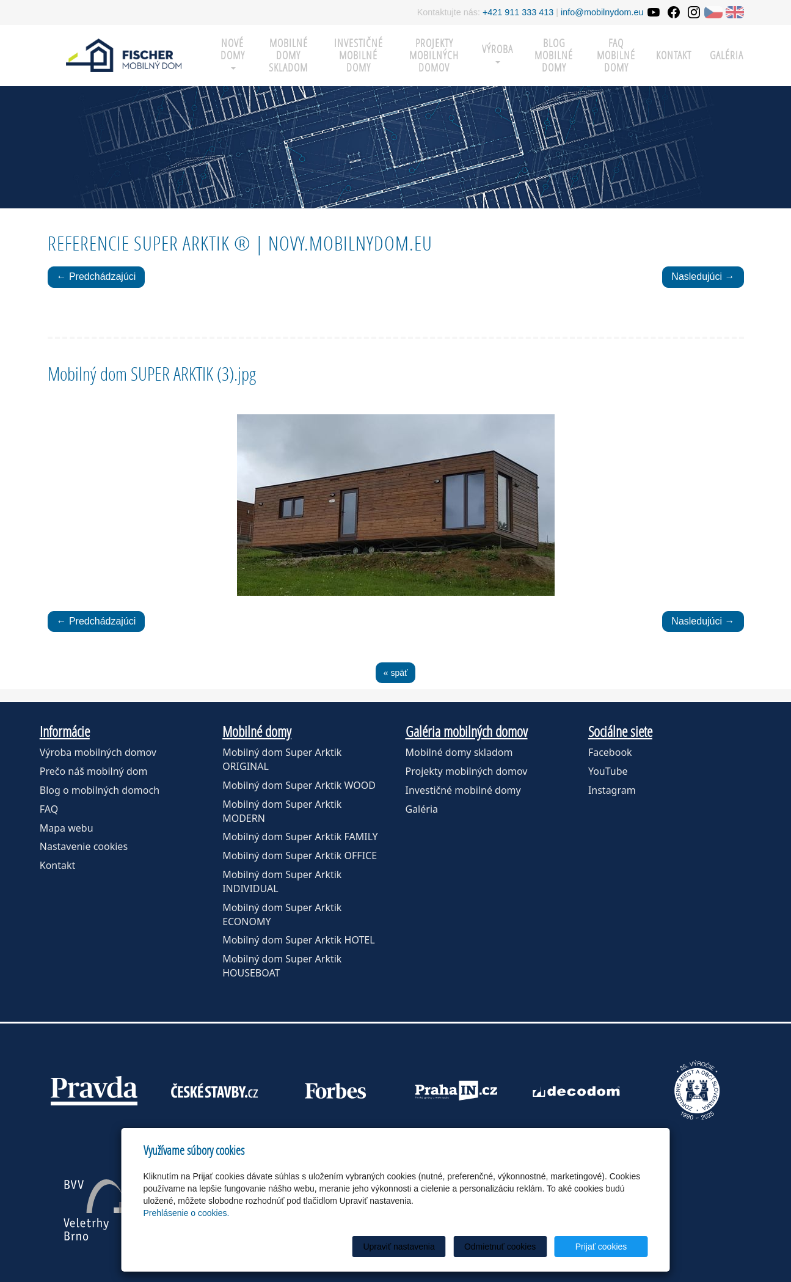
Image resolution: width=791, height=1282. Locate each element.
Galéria (726, 55)
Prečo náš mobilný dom (94, 771)
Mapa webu (66, 828)
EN (735, 12)
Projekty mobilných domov (434, 55)
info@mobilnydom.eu (602, 12)
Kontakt (673, 55)
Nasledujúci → (702, 276)
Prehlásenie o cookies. (187, 1213)
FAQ (49, 809)
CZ (713, 12)
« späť (396, 673)
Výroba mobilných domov (98, 752)
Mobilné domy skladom (288, 55)
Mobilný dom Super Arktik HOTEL (298, 940)
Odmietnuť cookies (500, 1246)
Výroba (497, 53)
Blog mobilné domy (553, 55)
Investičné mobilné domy (358, 55)
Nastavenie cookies (84, 846)
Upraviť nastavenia (398, 1246)
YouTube (608, 771)
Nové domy (233, 53)
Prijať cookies (601, 1246)
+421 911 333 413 (518, 12)
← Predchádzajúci (96, 276)
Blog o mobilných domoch (99, 790)
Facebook (610, 752)
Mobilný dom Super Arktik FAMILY (300, 836)
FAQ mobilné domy (616, 55)
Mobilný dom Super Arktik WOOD (299, 785)
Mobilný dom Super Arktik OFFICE (299, 855)
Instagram (612, 790)
